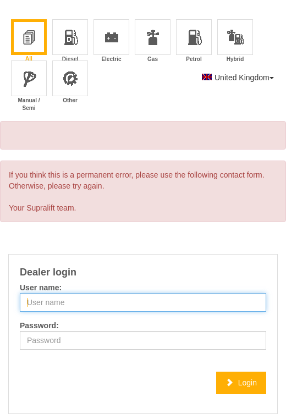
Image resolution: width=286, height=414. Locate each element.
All (28, 41)
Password (38, 325)
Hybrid (235, 41)
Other (70, 82)
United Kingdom (238, 77)
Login (241, 382)
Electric (111, 41)
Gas (153, 41)
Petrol (194, 41)
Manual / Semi (29, 82)
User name (39, 287)
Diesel (70, 41)
